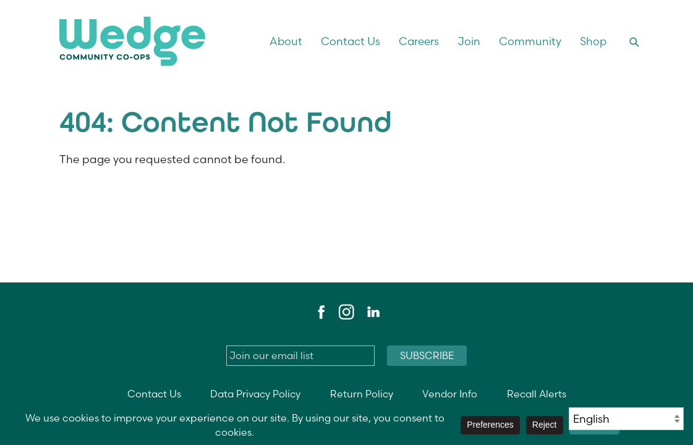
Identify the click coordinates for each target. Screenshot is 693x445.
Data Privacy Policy (255, 394)
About (286, 41)
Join (468, 41)
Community (530, 41)
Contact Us (350, 41)
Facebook (319, 312)
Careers (419, 41)
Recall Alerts (536, 394)
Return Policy (361, 394)
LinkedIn (373, 312)
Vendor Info (449, 394)
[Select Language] (626, 418)
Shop (593, 41)
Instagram (346, 312)
